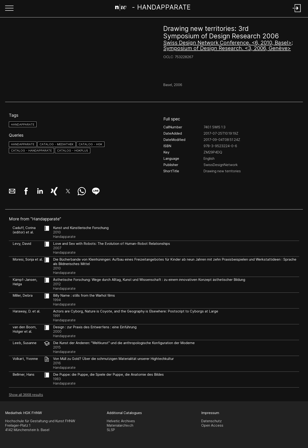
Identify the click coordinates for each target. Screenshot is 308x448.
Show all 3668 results (26, 394)
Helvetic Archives (121, 421)
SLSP (111, 430)
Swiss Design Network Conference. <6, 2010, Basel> (227, 43)
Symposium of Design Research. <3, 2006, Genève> (227, 48)
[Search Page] (153, 8)
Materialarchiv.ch (120, 425)
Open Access (212, 425)
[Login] (296, 12)
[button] (9, 8)
